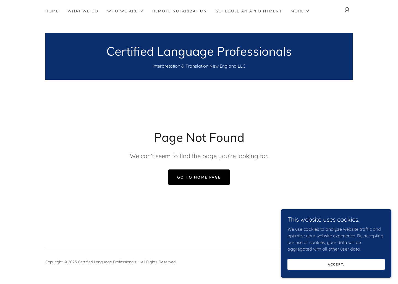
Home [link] (52, 11)
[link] (199, 54)
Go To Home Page (199, 177)
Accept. (336, 264)
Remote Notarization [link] (179, 11)
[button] (125, 11)
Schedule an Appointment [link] (249, 11)
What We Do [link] (83, 11)
